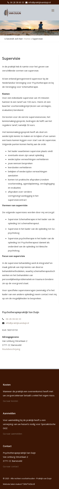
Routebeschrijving (11, 349)
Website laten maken (12, 484)
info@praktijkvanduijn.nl (39, 2)
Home (27, 38)
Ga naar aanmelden (12, 433)
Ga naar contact (11, 466)
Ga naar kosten (10, 400)
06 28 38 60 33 (17, 2)
